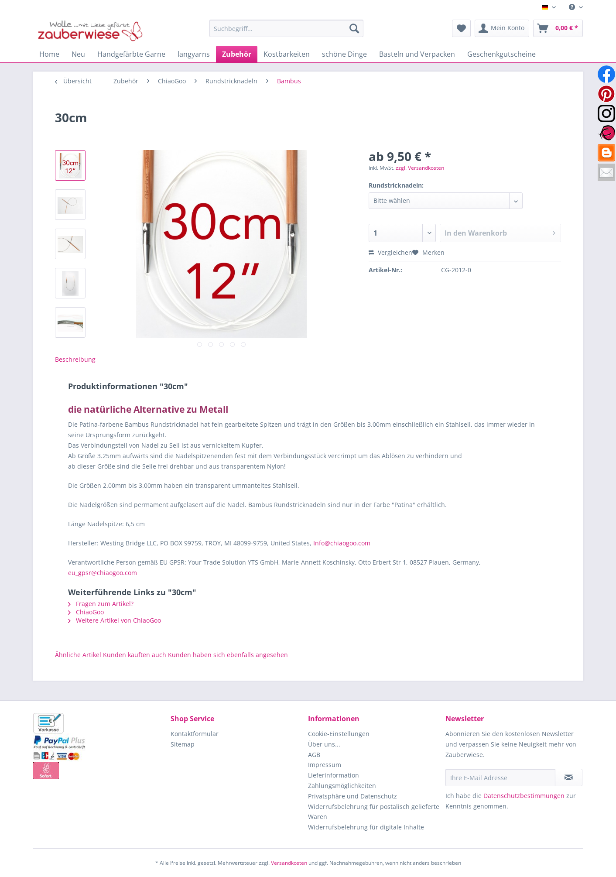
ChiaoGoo (86, 612)
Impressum (324, 765)
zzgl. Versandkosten (420, 167)
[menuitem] (572, 7)
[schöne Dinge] (344, 54)
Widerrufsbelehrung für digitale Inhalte (366, 827)
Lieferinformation (333, 775)
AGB (314, 754)
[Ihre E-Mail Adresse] (500, 777)
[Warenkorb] (558, 28)
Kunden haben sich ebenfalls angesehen (228, 655)
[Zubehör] (236, 54)
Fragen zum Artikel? (100, 604)
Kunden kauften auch (134, 655)
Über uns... (324, 744)
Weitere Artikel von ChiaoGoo (114, 620)
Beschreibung (75, 359)
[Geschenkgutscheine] (501, 54)
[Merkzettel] (461, 28)
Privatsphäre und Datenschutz (352, 796)
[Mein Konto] (502, 28)
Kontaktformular (195, 734)
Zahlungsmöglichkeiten (342, 785)
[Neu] (78, 54)
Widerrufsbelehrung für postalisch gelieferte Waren (373, 811)
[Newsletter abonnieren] (568, 777)
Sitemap (183, 744)
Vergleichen (390, 252)
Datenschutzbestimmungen (524, 795)
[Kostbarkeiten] (286, 54)
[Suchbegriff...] (286, 28)
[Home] (49, 54)
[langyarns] (193, 54)
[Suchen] (354, 28)
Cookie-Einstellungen (339, 734)
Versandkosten (289, 863)
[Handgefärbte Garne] (131, 54)
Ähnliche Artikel (78, 655)
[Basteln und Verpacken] (417, 54)
